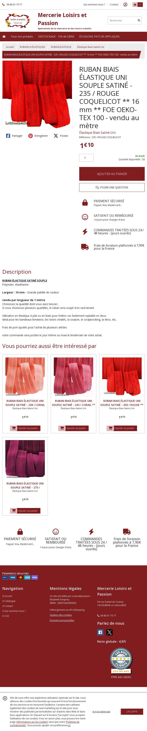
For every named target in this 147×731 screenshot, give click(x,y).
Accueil (10, 47)
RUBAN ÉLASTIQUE (61, 47)
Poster (61, 136)
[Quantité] (86, 158)
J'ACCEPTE (132, 711)
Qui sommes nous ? (14, 611)
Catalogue (9, 601)
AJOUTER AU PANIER (112, 174)
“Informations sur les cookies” (32, 722)
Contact (114, 4)
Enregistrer (38, 136)
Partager (14, 136)
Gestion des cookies (61, 615)
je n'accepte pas (101, 711)
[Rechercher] (138, 20)
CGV (5, 616)
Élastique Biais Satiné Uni (90, 47)
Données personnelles (62, 620)
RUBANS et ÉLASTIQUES (32, 47)
